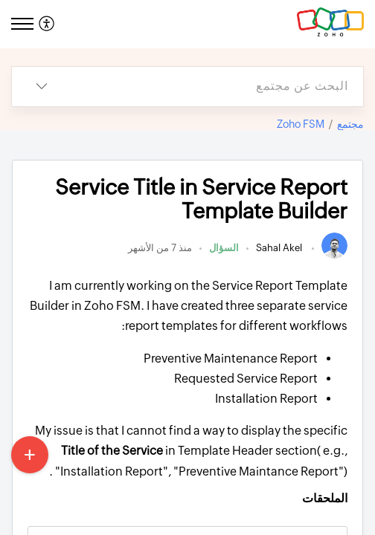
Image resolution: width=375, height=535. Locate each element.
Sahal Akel (280, 247)
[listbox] (41, 86)
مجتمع (350, 124)
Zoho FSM (300, 124)
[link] (334, 255)
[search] (217, 86)
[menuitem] (48, 24)
